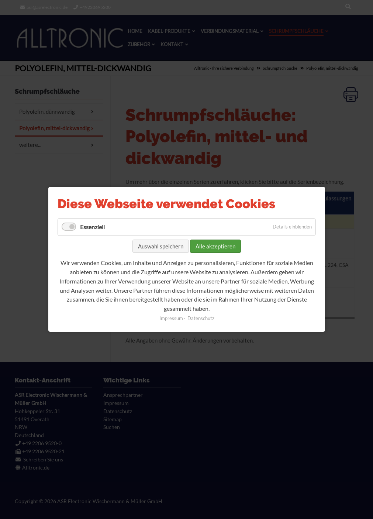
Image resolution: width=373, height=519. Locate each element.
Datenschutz (200, 319)
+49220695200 (95, 7)
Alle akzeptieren (215, 246)
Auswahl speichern (160, 246)
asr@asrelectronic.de (47, 7)
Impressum (171, 319)
